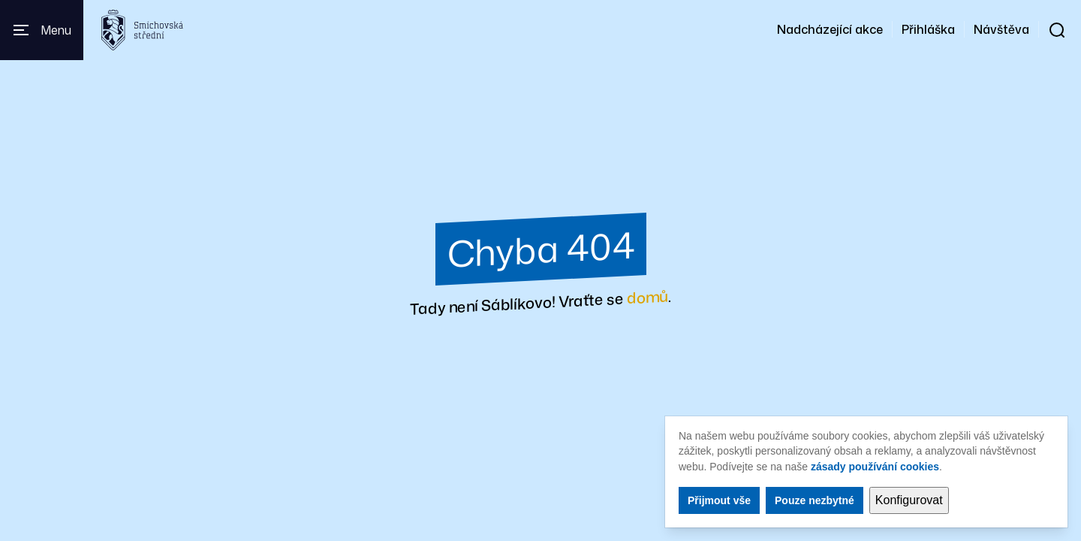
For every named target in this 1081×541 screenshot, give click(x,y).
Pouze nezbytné (814, 500)
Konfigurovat (909, 500)
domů (647, 296)
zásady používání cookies (875, 467)
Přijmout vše (719, 500)
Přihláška (928, 29)
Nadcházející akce (830, 29)
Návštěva (1001, 29)
